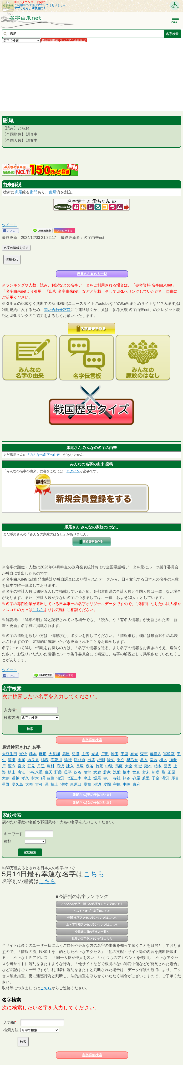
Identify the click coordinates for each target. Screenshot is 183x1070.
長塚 (80, 766)
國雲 (167, 766)
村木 (35, 778)
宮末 (146, 772)
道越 (15, 778)
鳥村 (50, 766)
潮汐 (23, 754)
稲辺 (97, 784)
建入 (70, 766)
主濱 (85, 754)
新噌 (155, 772)
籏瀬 (11, 760)
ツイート (9, 225)
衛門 (33, 192)
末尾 (21, 760)
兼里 (146, 778)
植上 (54, 784)
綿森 (45, 760)
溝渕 (165, 778)
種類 (7, 841)
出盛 (91, 760)
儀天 (48, 772)
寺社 (117, 778)
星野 (6, 784)
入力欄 (9, 710)
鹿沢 (60, 766)
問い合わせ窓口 (57, 310)
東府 (136, 784)
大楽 (128, 766)
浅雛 (117, 772)
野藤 (58, 772)
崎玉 (114, 754)
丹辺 (41, 766)
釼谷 (77, 772)
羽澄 (75, 754)
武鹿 (97, 772)
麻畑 (42, 754)
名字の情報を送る (16, 248)
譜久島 (17, 784)
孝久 (25, 778)
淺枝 (64, 784)
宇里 (124, 754)
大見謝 (54, 754)
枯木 (158, 766)
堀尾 (97, 778)
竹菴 (99, 766)
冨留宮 (169, 754)
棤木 (163, 760)
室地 (153, 760)
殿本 (148, 766)
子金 (155, 778)
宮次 (21, 766)
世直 (136, 772)
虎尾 (18, 192)
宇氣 (117, 784)
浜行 (68, 760)
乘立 (120, 760)
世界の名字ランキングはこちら (92, 938)
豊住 (50, 778)
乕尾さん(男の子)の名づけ (91, 795)
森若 (89, 766)
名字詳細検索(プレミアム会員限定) (63, 40)
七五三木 (73, 778)
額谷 (126, 778)
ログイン (73, 471)
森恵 (144, 754)
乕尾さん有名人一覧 (92, 274)
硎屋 (136, 778)
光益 (95, 754)
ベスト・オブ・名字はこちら (92, 910)
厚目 (175, 778)
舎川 (107, 778)
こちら (38, 610)
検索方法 (11, 717)
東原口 (75, 784)
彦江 (21, 772)
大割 (6, 778)
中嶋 (126, 784)
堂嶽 (138, 766)
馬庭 (119, 766)
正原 (171, 772)
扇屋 (66, 754)
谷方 (144, 760)
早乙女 (132, 760)
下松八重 (35, 772)
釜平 (68, 772)
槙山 (11, 772)
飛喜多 (155, 754)
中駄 (109, 766)
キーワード (13, 834)
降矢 (111, 760)
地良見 (33, 760)
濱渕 (60, 778)
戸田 (105, 754)
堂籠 (87, 784)
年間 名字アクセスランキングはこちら (92, 917)
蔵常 (87, 772)
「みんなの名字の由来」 (44, 455)
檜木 (126, 772)
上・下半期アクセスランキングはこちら (92, 924)
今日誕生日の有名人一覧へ (92, 931)
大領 (29, 784)
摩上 (87, 778)
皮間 (107, 784)
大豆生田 (9, 754)
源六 (11, 766)
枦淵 (101, 760)
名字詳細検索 (92, 740)
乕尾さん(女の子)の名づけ (91, 802)
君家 (107, 772)
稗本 (33, 754)
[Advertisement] (91, 77)
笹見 (31, 766)
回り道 (79, 760)
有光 (134, 754)
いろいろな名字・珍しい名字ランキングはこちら (92, 904)
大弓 (39, 784)
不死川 (56, 760)
